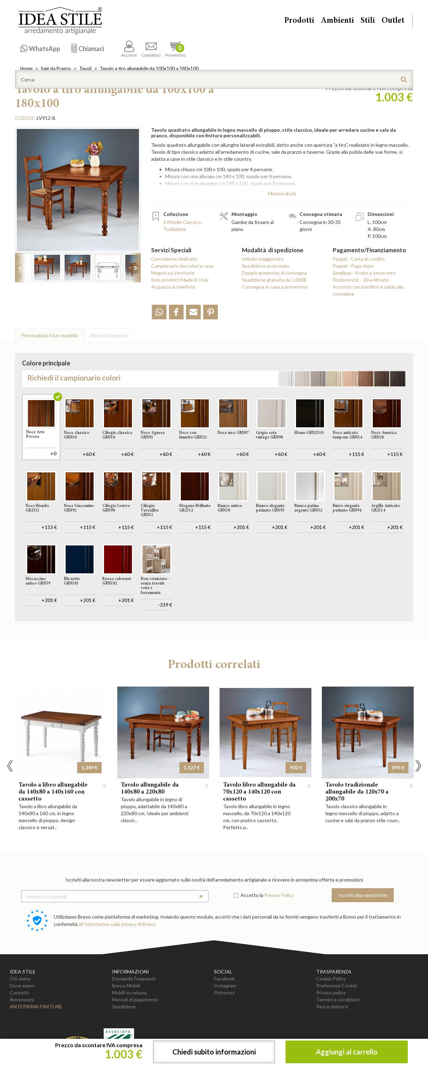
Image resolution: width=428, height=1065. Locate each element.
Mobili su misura (129, 992)
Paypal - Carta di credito (359, 259)
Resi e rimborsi (332, 1006)
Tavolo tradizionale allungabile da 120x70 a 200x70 (357, 792)
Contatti (19, 992)
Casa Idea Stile (60, 20)
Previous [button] (10, 766)
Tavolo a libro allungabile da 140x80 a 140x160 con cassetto (53, 792)
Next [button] (418, 766)
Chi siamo (20, 978)
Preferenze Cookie (336, 985)
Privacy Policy (279, 895)
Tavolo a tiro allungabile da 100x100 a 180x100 (149, 68)
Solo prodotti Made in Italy (180, 280)
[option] (78, 193)
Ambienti (337, 21)
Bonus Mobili (126, 985)
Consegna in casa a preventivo (275, 287)
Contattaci (151, 49)
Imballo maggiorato (262, 259)
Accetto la (248, 895)
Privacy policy (331, 992)
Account (129, 49)
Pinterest (224, 992)
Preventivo (175, 49)
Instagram (225, 985)
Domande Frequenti (133, 978)
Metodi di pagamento (135, 999)
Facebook (224, 978)
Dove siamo (22, 985)
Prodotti (299, 21)
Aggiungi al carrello (346, 1052)
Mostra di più (282, 193)
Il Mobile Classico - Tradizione (183, 225)
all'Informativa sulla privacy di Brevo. (117, 924)
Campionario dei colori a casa (182, 266)
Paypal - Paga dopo (353, 266)
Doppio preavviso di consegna (274, 273)
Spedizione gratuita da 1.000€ (274, 280)
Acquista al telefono (173, 287)
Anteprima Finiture (36, 1006)
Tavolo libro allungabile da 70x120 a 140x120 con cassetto (259, 792)
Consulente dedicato (174, 259)
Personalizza (49, 335)
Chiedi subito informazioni (214, 1052)
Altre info (109, 335)
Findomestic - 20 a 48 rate (361, 280)
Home (26, 68)
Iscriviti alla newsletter (363, 895)
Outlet (393, 21)
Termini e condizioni (337, 999)
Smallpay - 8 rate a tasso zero (364, 273)
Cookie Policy (331, 978)
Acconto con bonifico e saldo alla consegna (368, 290)
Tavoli (85, 68)
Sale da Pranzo (56, 68)
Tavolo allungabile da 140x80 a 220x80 (150, 788)
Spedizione (124, 1006)
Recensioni (22, 999)
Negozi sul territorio (172, 273)
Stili (368, 21)
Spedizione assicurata (265, 266)
